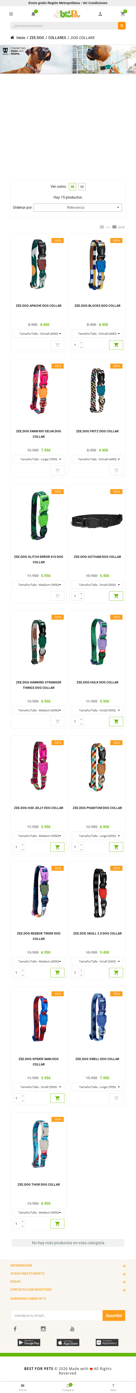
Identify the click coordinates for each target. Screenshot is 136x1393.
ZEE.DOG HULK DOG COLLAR (97, 682)
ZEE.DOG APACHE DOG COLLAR (38, 305)
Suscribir (114, 1315)
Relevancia (93, 207)
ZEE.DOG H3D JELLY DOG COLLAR (38, 808)
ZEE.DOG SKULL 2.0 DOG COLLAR (97, 933)
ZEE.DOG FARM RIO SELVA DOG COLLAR (38, 433)
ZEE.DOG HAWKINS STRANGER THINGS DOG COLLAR (38, 685)
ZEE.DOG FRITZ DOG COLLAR (97, 431)
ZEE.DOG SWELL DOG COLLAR (97, 1059)
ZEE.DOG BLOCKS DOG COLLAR (97, 305)
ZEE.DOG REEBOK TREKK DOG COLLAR (39, 936)
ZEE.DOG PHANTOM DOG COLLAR (97, 808)
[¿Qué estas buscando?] (122, 26)
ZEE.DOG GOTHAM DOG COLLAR (97, 557)
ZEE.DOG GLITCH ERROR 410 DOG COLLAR (38, 559)
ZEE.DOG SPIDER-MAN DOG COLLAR (39, 1061)
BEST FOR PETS (38, 1368)
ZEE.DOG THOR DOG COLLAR (39, 1184)
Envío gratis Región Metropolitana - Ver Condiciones (67, 3)
